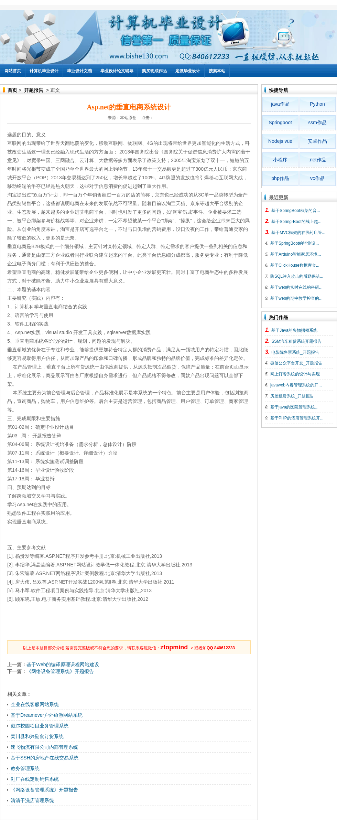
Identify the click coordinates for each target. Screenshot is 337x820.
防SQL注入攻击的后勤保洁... (296, 276)
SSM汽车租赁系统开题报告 (296, 341)
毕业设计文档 (79, 70)
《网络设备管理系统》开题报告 (60, 671)
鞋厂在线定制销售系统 (35, 779)
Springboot (280, 122)
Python (317, 104)
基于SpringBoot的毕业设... (294, 243)
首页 (12, 90)
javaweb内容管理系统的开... (296, 385)
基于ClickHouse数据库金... (294, 265)
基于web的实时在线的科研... (296, 287)
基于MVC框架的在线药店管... (298, 232)
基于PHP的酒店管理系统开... (297, 418)
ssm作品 (317, 122)
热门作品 (278, 317)
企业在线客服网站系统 (35, 704)
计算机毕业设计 (44, 70)
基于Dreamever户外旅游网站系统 (47, 715)
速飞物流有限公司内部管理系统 (44, 747)
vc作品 (317, 178)
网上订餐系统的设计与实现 (295, 374)
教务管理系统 (25, 768)
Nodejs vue (280, 141)
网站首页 (12, 70)
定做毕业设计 (187, 70)
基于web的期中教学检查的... (296, 298)
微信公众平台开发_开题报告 (296, 363)
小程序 (280, 159)
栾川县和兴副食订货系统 (37, 736)
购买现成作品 (154, 70)
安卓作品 (317, 141)
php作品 (280, 178)
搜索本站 (217, 70)
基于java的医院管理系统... (294, 407)
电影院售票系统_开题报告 (295, 352)
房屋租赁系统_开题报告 (292, 396)
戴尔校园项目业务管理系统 (39, 725)
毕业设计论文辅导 (116, 70)
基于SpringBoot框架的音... (295, 210)
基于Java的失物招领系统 (294, 330)
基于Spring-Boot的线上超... (296, 221)
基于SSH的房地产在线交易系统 (44, 757)
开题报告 (33, 90)
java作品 (280, 104)
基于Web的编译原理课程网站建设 (62, 664)
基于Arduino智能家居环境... (295, 254)
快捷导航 (278, 90)
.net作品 (317, 159)
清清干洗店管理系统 (32, 800)
